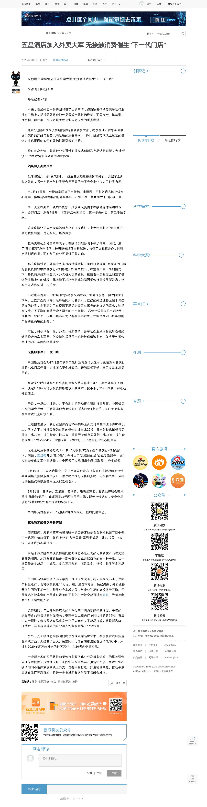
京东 (106, 594)
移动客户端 (175, 3)
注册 (158, 3)
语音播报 (192, 766)
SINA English (171, 657)
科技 (76, 4)
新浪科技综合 (61, 60)
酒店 (53, 681)
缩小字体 (110, 60)
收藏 (130, 60)
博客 (85, 4)
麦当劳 (41, 455)
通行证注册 (170, 651)
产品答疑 (137, 657)
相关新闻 (34, 789)
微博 (140, 60)
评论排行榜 (172, 140)
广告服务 (153, 645)
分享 (160, 60)
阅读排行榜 (146, 140)
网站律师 (153, 657)
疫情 (75, 681)
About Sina (170, 645)
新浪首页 (26, 4)
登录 (89, 773)
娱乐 (66, 4)
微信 (150, 60)
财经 (57, 4)
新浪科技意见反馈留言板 (150, 631)
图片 (95, 4)
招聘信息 (153, 651)
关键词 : (27, 681)
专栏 (104, 4)
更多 (116, 4)
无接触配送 (64, 681)
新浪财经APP (95, 60)
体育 (47, 4)
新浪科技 (50, 33)
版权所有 (168, 671)
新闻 (38, 4)
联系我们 (137, 651)
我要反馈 (120, 683)
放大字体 (120, 60)
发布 (114, 773)
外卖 (34, 681)
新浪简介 (137, 645)
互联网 (60, 33)
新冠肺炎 (44, 681)
